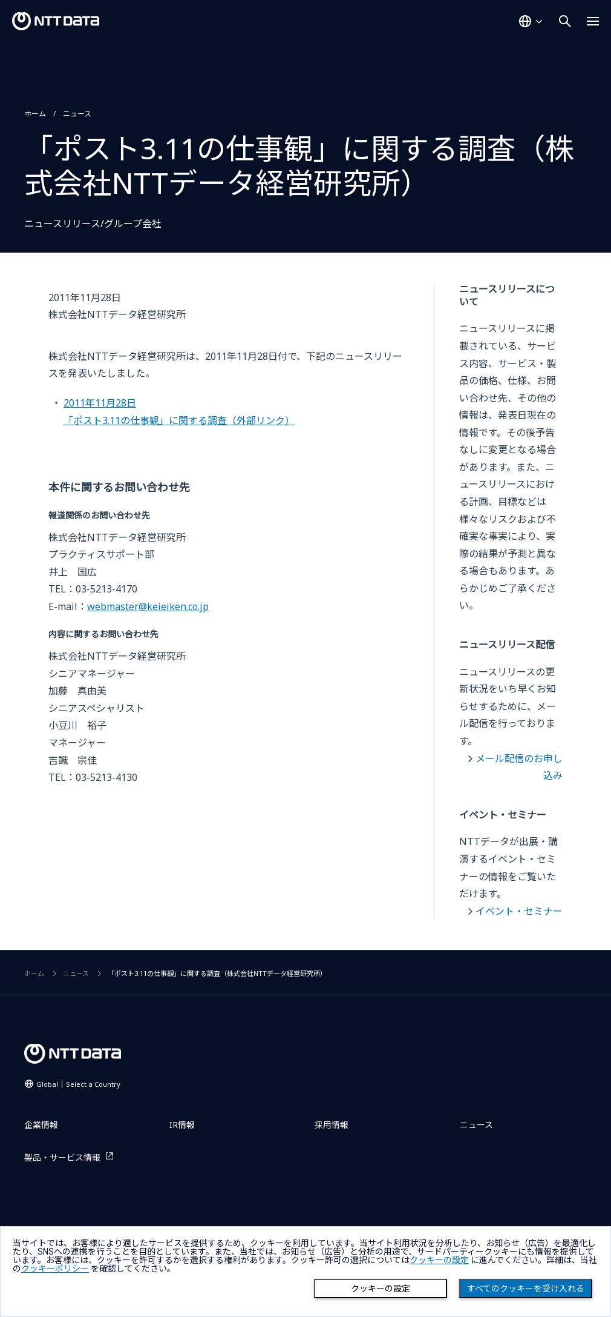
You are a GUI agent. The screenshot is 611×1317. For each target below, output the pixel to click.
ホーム (35, 113)
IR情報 (182, 1124)
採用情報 (331, 1124)
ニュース (77, 113)
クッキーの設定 (380, 1288)
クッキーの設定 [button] (439, 1260)
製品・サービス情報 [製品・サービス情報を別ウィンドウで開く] (62, 1157)
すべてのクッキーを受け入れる (525, 1288)
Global (78, 1084)
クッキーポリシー (55, 1268)
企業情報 (41, 1124)
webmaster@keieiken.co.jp (148, 606)
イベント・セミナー (519, 911)
